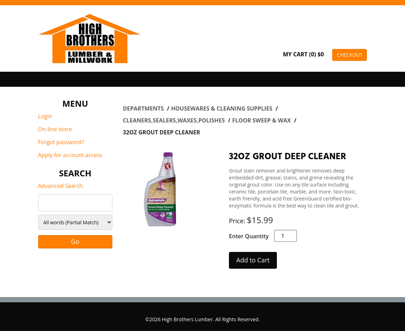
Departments (144, 108)
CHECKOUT (349, 54)
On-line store (55, 129)
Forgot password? (61, 142)
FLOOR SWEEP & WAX (262, 120)
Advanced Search (60, 186)
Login (45, 116)
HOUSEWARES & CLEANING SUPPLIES (222, 108)
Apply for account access (70, 155)
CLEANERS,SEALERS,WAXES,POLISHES (174, 120)
